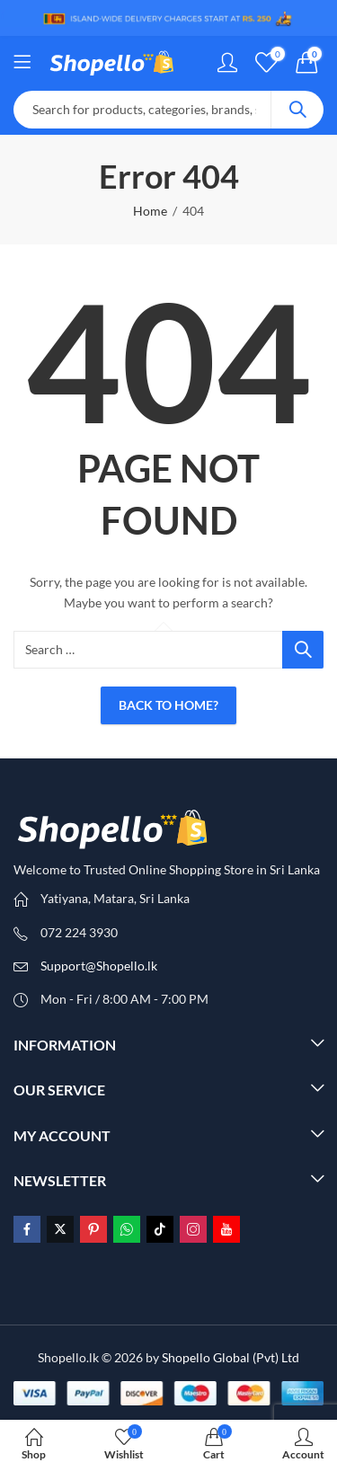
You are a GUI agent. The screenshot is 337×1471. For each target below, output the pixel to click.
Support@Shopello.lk (98, 965)
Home (150, 210)
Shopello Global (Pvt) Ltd (230, 1357)
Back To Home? (168, 705)
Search (297, 109)
